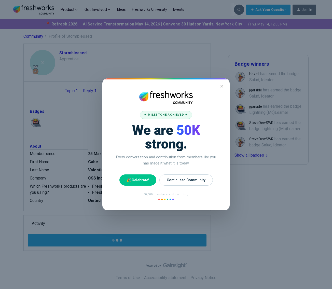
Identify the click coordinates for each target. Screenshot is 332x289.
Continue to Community (186, 180)
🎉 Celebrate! (138, 180)
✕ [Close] (222, 86)
